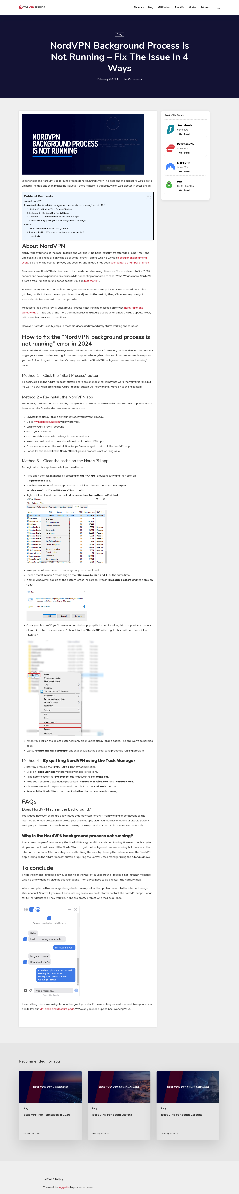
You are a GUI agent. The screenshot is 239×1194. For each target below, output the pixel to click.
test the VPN (91, 281)
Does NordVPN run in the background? (49, 228)
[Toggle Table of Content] (146, 196)
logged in (64, 1187)
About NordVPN (33, 201)
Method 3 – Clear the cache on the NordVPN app (55, 216)
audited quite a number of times (129, 262)
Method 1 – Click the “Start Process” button (51, 209)
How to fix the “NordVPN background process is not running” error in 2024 (66, 205)
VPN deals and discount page (56, 1009)
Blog (119, 34)
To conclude (33, 236)
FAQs (29, 224)
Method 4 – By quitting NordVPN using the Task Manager (58, 220)
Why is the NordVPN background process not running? (57, 232)
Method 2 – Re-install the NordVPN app (50, 213)
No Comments (133, 79)
